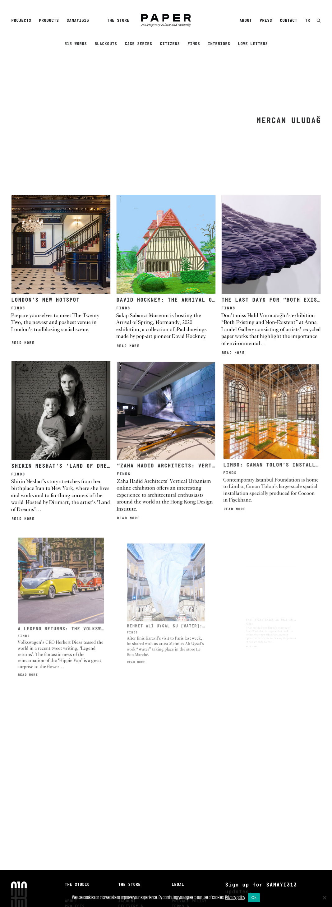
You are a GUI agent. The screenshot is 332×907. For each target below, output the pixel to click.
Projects (21, 20)
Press (266, 20)
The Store (118, 20)
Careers (73, 860)
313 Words (75, 44)
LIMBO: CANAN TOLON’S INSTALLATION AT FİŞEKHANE (286, 385)
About (245, 20)
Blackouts (106, 44)
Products (49, 20)
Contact (288, 20)
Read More (23, 276)
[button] (318, 21)
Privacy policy (235, 897)
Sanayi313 (78, 20)
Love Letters (253, 44)
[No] (324, 898)
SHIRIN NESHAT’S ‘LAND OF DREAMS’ (65, 394)
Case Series (138, 44)
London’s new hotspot (45, 233)
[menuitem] (22, 21)
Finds (193, 44)
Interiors (219, 44)
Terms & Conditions (184, 842)
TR (307, 20)
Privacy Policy (189, 834)
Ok (253, 897)
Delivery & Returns (130, 842)
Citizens (170, 44)
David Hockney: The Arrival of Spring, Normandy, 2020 (205, 233)
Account (127, 834)
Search (125, 850)
